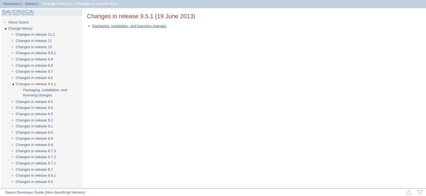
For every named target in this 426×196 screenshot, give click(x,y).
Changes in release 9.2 (34, 120)
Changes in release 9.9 (34, 59)
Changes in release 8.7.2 (36, 157)
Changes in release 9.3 (34, 114)
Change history (20, 28)
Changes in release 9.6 (34, 78)
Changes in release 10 (34, 47)
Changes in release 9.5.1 (97, 4)
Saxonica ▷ (12, 4)
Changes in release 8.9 (34, 138)
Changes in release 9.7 (34, 71)
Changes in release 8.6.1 (36, 175)
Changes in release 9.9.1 (36, 53)
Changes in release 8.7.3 (36, 151)
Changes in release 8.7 (34, 169)
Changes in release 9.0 (34, 132)
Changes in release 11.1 (35, 34)
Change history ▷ (57, 4)
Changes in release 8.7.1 (36, 163)
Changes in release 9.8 (34, 65)
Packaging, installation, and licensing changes (45, 92)
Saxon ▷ (32, 4)
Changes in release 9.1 (34, 126)
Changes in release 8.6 (34, 182)
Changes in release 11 (34, 41)
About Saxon (18, 22)
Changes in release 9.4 (34, 108)
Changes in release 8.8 (34, 145)
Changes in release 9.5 (34, 102)
